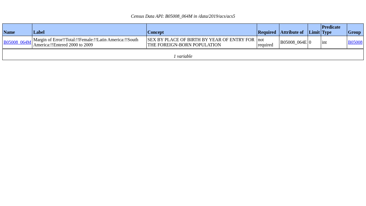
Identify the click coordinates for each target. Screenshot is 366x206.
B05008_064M (17, 42)
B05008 (355, 42)
